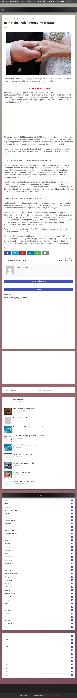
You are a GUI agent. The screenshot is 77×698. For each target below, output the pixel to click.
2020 (39, 658)
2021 (39, 654)
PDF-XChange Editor (39, 510)
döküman (39, 524)
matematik (39, 570)
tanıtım (39, 603)
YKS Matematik (15, 2)
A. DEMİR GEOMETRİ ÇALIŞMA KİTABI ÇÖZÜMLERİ (28, 436)
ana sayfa (5, 2)
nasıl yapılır (39, 580)
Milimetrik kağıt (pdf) (20, 418)
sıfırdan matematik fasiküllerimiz (53, 2)
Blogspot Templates (50, 695)
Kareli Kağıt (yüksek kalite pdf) (23, 481)
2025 (39, 640)
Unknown (25, 268)
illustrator (39, 544)
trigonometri (39, 610)
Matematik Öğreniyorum (21, 472)
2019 (39, 661)
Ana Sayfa (7, 18)
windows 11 (39, 620)
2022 (39, 650)
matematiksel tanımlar (39, 573)
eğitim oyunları (39, 527)
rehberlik (39, 600)
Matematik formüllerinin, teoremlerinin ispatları (29, 427)
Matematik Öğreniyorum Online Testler (26, 445)
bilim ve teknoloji (39, 520)
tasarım (39, 607)
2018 (39, 665)
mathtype (39, 577)
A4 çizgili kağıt (18, 400)
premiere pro (39, 597)
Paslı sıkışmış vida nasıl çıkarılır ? (24, 409)
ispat (39, 554)
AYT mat (39, 500)
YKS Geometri (26, 2)
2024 (39, 643)
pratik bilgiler (39, 590)
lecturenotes (39, 567)
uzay (39, 617)
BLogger (30, 695)
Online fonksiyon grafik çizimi (22, 454)
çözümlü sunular (39, 623)
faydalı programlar (39, 530)
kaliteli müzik (39, 557)
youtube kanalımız (10, 390)
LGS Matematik (36, 2)
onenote (39, 583)
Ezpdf (39, 504)
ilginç (39, 540)
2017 (39, 668)
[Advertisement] (19, 122)
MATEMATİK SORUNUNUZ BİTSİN (23, 463)
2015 (39, 675)
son (13, 18)
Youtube (39, 517)
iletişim (68, 2)
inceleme (39, 547)
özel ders (39, 627)
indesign (39, 550)
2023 (39, 647)
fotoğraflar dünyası (39, 534)
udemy (39, 613)
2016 (39, 672)
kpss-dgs (39, 563)
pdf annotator (39, 587)
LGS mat (39, 507)
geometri (39, 537)
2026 (39, 636)
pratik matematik (39, 593)
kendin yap (39, 560)
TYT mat (39, 514)
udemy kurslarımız (45, 390)
